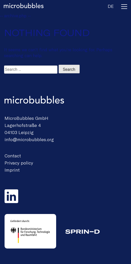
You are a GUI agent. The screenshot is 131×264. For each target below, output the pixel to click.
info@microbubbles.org (29, 139)
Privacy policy (19, 163)
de (111, 6)
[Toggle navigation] (124, 7)
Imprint (12, 170)
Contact (13, 155)
